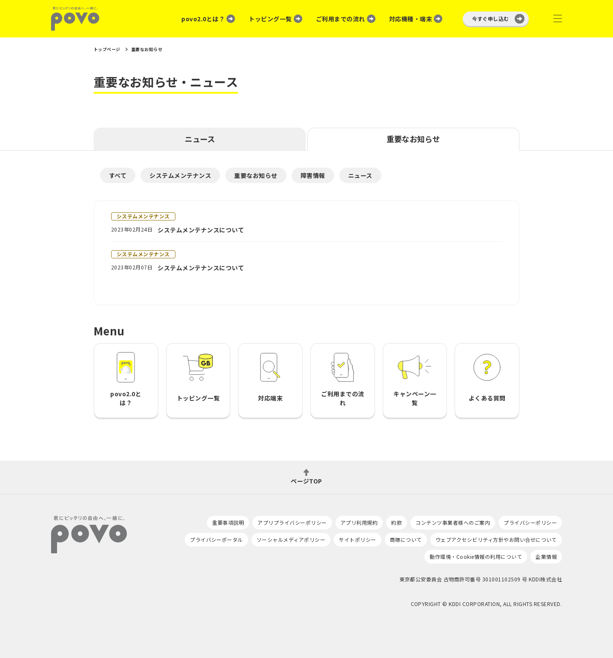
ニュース (200, 138)
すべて (117, 175)
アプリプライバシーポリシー (292, 522)
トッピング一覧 (270, 18)
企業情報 (546, 556)
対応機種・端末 (410, 18)
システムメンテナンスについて (201, 230)
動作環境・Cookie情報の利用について (476, 556)
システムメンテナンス (180, 175)
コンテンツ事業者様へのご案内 (452, 522)
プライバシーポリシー (530, 522)
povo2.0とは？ (203, 18)
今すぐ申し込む (490, 18)
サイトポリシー (357, 539)
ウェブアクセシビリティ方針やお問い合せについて (496, 539)
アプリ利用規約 (359, 522)
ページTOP (306, 480)
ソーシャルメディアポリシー (291, 539)
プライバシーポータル (216, 539)
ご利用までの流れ (340, 18)
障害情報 (313, 175)
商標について (406, 539)
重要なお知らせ (413, 138)
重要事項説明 (228, 522)
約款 (396, 522)
